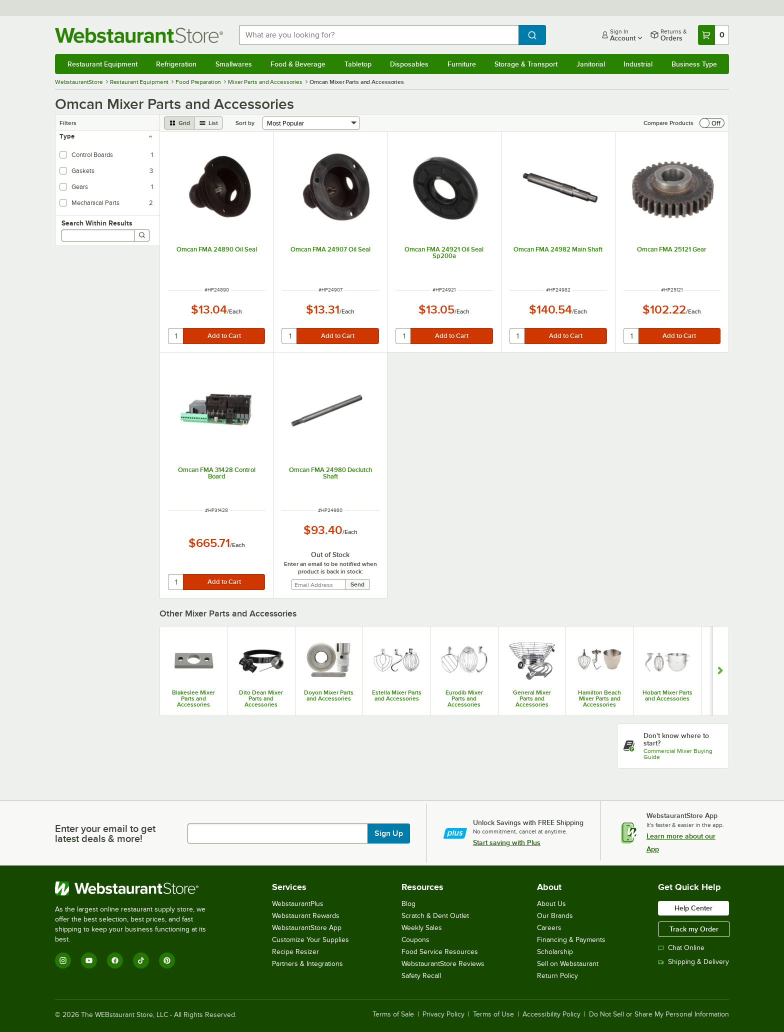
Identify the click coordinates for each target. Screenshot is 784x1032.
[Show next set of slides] (720, 671)
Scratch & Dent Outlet (435, 916)
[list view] (208, 123)
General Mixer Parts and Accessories (532, 699)
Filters (68, 123)
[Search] (142, 236)
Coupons (416, 940)
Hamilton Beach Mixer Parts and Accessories (599, 699)
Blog (409, 904)
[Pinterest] (167, 960)
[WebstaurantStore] (137, 888)
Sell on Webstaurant (567, 964)
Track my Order (694, 929)
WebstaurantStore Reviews (443, 964)
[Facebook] (115, 960)
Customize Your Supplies (310, 940)
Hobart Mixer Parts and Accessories (667, 696)
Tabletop (358, 64)
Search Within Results (97, 223)
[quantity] (176, 336)
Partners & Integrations (307, 964)
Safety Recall (421, 976)
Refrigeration (176, 64)
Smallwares (234, 64)
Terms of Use (493, 1014)
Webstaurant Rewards (306, 916)
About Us (551, 904)
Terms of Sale (393, 1014)
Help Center (693, 908)
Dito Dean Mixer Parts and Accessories (261, 699)
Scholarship (555, 952)
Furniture (462, 64)
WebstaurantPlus (298, 904)
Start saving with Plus (506, 842)
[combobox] (379, 35)
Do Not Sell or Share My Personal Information (659, 1014)
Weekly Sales (422, 928)
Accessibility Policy (551, 1014)
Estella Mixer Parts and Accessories (397, 696)
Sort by (245, 123)
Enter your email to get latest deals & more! (105, 834)
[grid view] (179, 123)
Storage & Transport (526, 64)
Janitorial (590, 64)
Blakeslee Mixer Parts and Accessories (193, 699)
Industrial (638, 64)
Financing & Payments (571, 940)
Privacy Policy (443, 1014)
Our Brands (555, 916)
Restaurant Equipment (103, 64)
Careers (549, 928)
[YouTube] (89, 960)
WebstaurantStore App (307, 928)
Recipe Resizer (295, 952)
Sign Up (388, 833)
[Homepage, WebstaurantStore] (139, 35)
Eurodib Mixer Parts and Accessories (464, 699)
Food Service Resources (440, 952)
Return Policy (557, 976)
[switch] (712, 123)
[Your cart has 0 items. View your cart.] (713, 35)
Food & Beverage (298, 64)
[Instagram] (63, 960)
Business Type (694, 64)
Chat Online (681, 948)
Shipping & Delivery (693, 962)
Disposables (409, 64)
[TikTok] (141, 960)
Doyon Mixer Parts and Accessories (329, 696)
